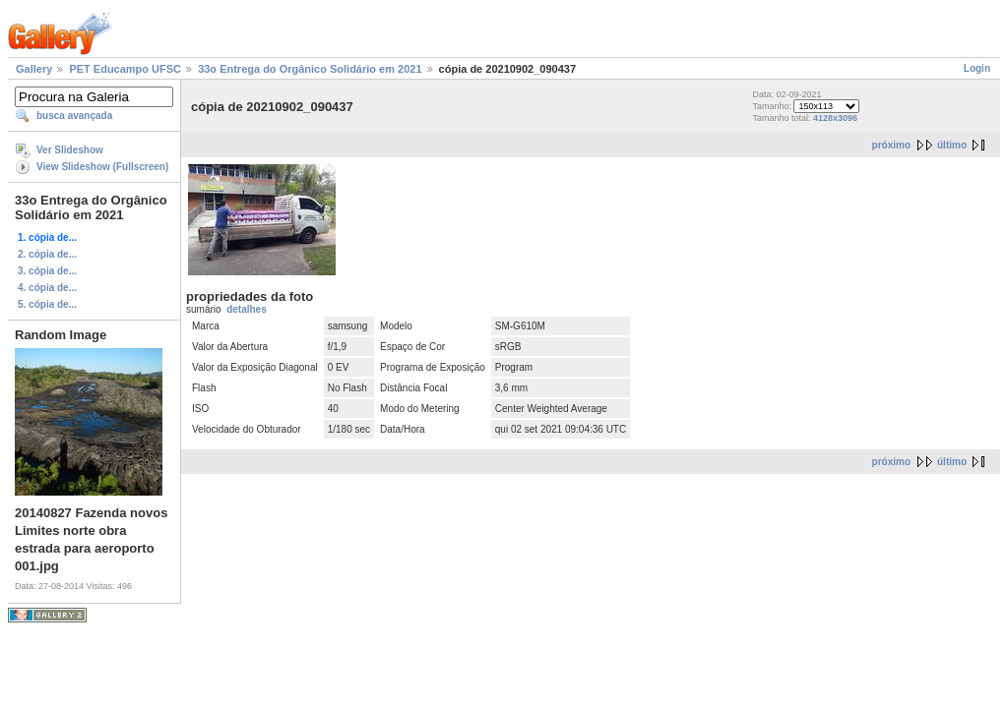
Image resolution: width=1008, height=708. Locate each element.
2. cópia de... (47, 254)
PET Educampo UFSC (125, 69)
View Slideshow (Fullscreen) (102, 166)
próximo (891, 145)
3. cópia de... (47, 271)
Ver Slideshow (69, 150)
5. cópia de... (47, 304)
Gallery (34, 69)
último (952, 145)
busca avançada (74, 115)
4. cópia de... (47, 287)
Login (977, 68)
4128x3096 (835, 118)
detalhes (246, 309)
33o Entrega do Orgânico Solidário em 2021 (309, 69)
